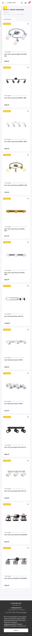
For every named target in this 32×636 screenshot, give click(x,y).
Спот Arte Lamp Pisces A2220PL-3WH (14, 273)
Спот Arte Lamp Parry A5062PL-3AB (15, 185)
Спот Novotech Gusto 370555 (13, 360)
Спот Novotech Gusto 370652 (13, 403)
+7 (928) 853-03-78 (16, 608)
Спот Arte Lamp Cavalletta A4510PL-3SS (15, 55)
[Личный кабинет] (25, 3)
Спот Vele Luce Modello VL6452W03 (15, 578)
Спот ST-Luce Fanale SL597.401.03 (15, 447)
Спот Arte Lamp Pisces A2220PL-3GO (14, 230)
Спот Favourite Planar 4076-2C (13, 316)
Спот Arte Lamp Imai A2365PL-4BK (15, 98)
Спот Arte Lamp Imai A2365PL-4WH (15, 141)
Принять (16, 630)
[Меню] (3, 3)
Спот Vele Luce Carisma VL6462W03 (15, 535)
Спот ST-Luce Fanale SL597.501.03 (15, 491)
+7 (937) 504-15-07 (16, 603)
